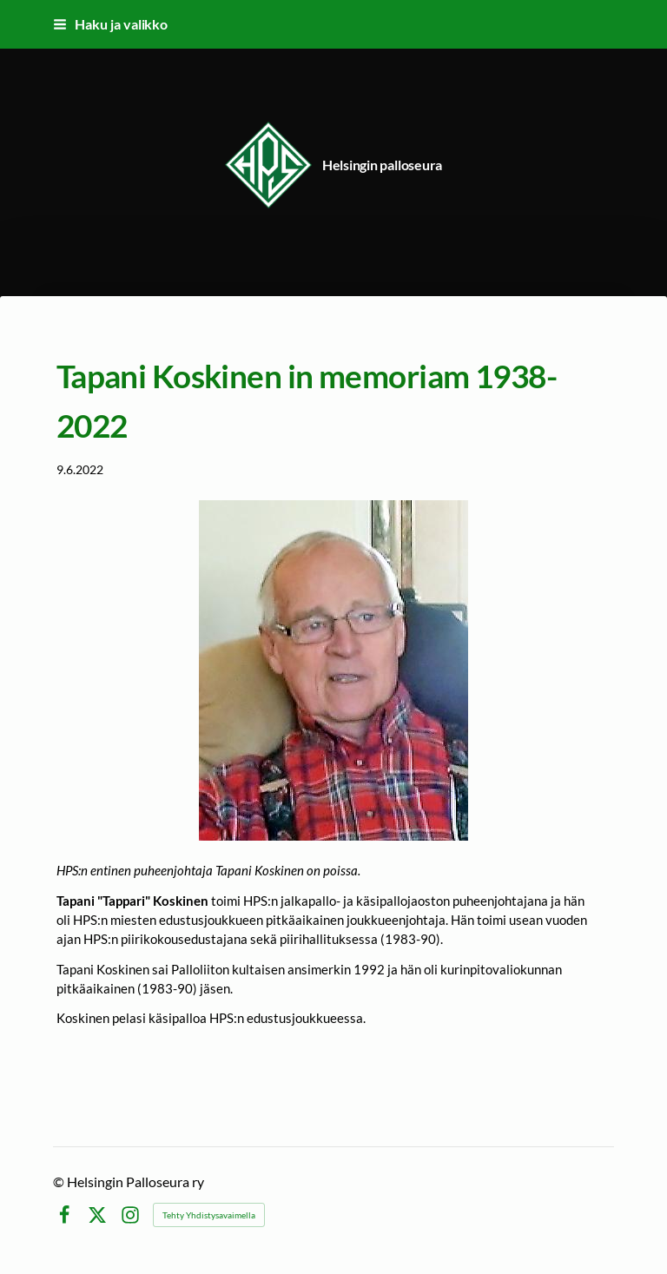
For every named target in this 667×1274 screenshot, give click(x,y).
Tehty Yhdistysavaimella (208, 1215)
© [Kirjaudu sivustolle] (60, 1181)
